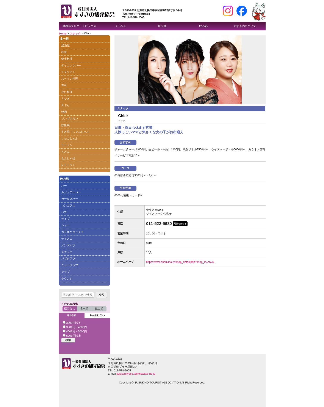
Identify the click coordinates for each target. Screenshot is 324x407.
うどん (65, 151)
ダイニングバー (71, 65)
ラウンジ (66, 278)
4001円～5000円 (75, 331)
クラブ (65, 271)
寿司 (64, 85)
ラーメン (66, 145)
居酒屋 (65, 45)
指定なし (69, 308)
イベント (120, 26)
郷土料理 (66, 58)
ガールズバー (69, 198)
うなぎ (65, 98)
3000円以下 (72, 322)
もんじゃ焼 (68, 158)
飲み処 (203, 26)
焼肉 (64, 111)
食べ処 (162, 26)
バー (64, 185)
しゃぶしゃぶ (69, 138)
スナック (75, 33)
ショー (65, 225)
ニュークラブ (69, 265)
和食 (64, 52)
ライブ (65, 218)
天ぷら (65, 105)
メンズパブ (68, 245)
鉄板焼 (65, 125)
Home (63, 33)
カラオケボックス (72, 232)
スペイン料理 (69, 78)
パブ (64, 212)
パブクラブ (68, 258)
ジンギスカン (69, 118)
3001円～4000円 (75, 327)
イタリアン (68, 72)
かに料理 (66, 92)
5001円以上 (72, 335)
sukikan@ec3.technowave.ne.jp (135, 373)
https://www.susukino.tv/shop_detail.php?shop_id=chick (180, 262)
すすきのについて (245, 26)
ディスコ (66, 238)
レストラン (68, 165)
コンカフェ (68, 205)
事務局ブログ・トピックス (79, 26)
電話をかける (180, 223)
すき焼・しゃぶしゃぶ (75, 131)
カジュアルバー (71, 192)
